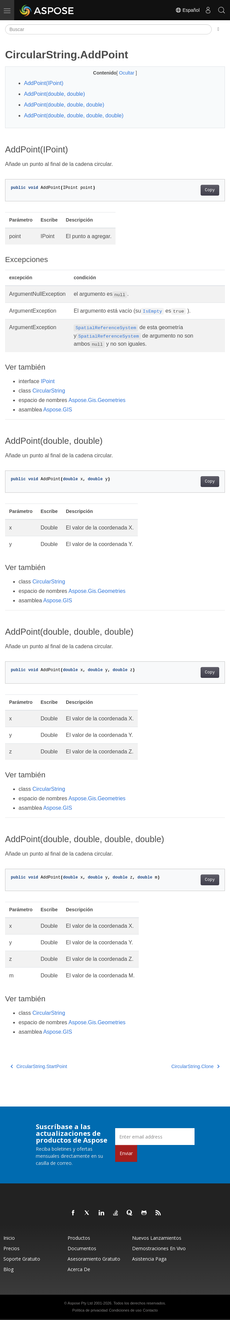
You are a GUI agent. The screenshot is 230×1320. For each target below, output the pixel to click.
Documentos (82, 1248)
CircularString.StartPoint (38, 1066)
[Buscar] (108, 29)
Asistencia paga (149, 1259)
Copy (210, 190)
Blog (8, 1269)
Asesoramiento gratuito (94, 1259)
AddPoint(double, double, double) (64, 105)
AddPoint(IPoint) (43, 83)
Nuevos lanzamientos (156, 1238)
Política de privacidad (90, 1310)
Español (187, 10)
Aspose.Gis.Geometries (97, 400)
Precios (11, 1248)
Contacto (150, 1310)
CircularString (48, 391)
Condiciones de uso (125, 1310)
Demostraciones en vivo (159, 1248)
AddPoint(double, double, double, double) (73, 115)
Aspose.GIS (57, 409)
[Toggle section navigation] (218, 29)
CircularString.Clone (195, 1066)
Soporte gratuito (21, 1259)
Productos (79, 1238)
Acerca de (79, 1269)
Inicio (9, 1238)
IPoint (48, 381)
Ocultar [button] (127, 73)
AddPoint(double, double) (54, 94)
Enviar (126, 1153)
